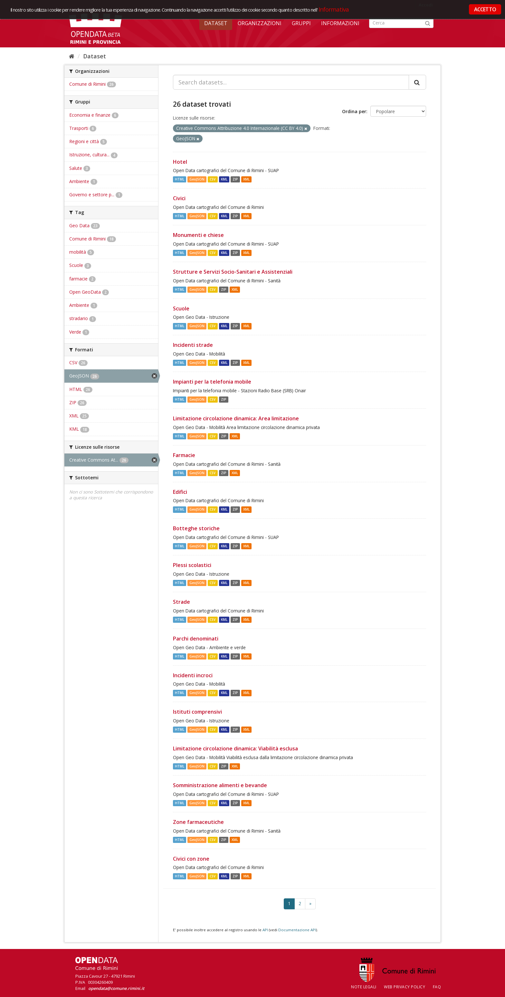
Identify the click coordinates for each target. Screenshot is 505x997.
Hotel (180, 161)
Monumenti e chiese (198, 235)
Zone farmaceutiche (198, 822)
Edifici (180, 491)
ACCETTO (485, 9)
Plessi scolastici (192, 565)
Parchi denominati (195, 638)
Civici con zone (191, 858)
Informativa (334, 9)
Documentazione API (297, 929)
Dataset (215, 23)
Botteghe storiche (196, 528)
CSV (212, 179)
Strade (181, 601)
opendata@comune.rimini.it (116, 988)
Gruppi (301, 23)
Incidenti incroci (193, 675)
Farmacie (184, 455)
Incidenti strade (193, 344)
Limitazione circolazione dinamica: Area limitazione (236, 418)
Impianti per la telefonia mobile (212, 381)
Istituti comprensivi (197, 711)
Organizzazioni (259, 23)
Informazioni (340, 23)
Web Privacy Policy (404, 987)
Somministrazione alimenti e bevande (220, 785)
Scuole (181, 308)
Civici (179, 198)
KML (224, 179)
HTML (179, 179)
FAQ (437, 987)
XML (246, 179)
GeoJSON (197, 179)
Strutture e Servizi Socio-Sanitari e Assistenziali (232, 271)
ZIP (235, 179)
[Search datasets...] (291, 82)
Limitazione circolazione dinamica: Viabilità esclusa (235, 748)
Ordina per (354, 111)
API (265, 929)
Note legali (363, 987)
